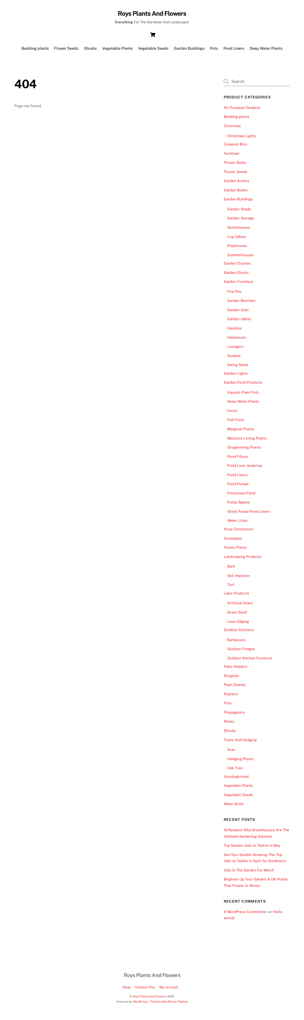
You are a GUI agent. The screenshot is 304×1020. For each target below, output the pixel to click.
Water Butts (234, 806)
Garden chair (238, 312)
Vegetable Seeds (153, 50)
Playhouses (237, 248)
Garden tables (239, 321)
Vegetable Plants (117, 50)
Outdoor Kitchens (239, 632)
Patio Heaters (235, 669)
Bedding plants (35, 50)
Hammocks (236, 340)
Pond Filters (237, 459)
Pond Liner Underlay (244, 468)
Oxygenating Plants (244, 450)
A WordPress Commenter (245, 914)
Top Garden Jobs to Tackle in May (252, 848)
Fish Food (235, 422)
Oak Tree (235, 770)
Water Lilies (237, 523)
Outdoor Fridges (241, 651)
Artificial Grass (240, 605)
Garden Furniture (238, 284)
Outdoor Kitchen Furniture (249, 660)
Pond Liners (233, 50)
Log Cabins (236, 239)
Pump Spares (238, 505)
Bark (231, 569)
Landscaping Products (242, 559)
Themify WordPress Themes (169, 1004)
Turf (230, 587)
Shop (126, 989)
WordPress (140, 1004)
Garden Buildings (189, 50)
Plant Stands (235, 687)
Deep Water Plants (266, 50)
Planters (231, 696)
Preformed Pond (241, 495)
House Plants (235, 550)
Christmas (232, 128)
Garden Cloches (237, 266)
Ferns (232, 413)
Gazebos (234, 331)
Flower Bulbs (235, 165)
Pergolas (231, 678)
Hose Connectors (238, 531)
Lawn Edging (238, 624)
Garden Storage (240, 220)
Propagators (234, 715)
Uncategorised (236, 779)
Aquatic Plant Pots (243, 395)
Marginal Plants (240, 431)
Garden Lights (236, 376)
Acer (231, 752)
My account (168, 989)
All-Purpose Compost (242, 110)
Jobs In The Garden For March (249, 872)
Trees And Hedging (240, 742)
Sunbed (233, 358)
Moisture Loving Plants (247, 440)
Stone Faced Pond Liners (248, 514)
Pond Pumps (238, 486)
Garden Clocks (236, 275)
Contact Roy (145, 989)
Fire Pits (234, 294)
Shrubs (90, 50)
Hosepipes (233, 540)
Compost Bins (235, 147)
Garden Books (236, 192)
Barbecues (236, 642)
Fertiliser (231, 156)
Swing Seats (237, 367)
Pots (214, 50)
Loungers (235, 349)
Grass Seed (237, 615)
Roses (229, 724)
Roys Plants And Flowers (150, 998)
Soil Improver (238, 578)
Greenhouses (238, 230)
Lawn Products (236, 596)
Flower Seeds (66, 50)
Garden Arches (236, 183)
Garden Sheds (239, 211)
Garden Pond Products (243, 385)
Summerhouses (240, 257)
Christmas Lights (241, 138)
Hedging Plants (240, 761)
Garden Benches (241, 303)
